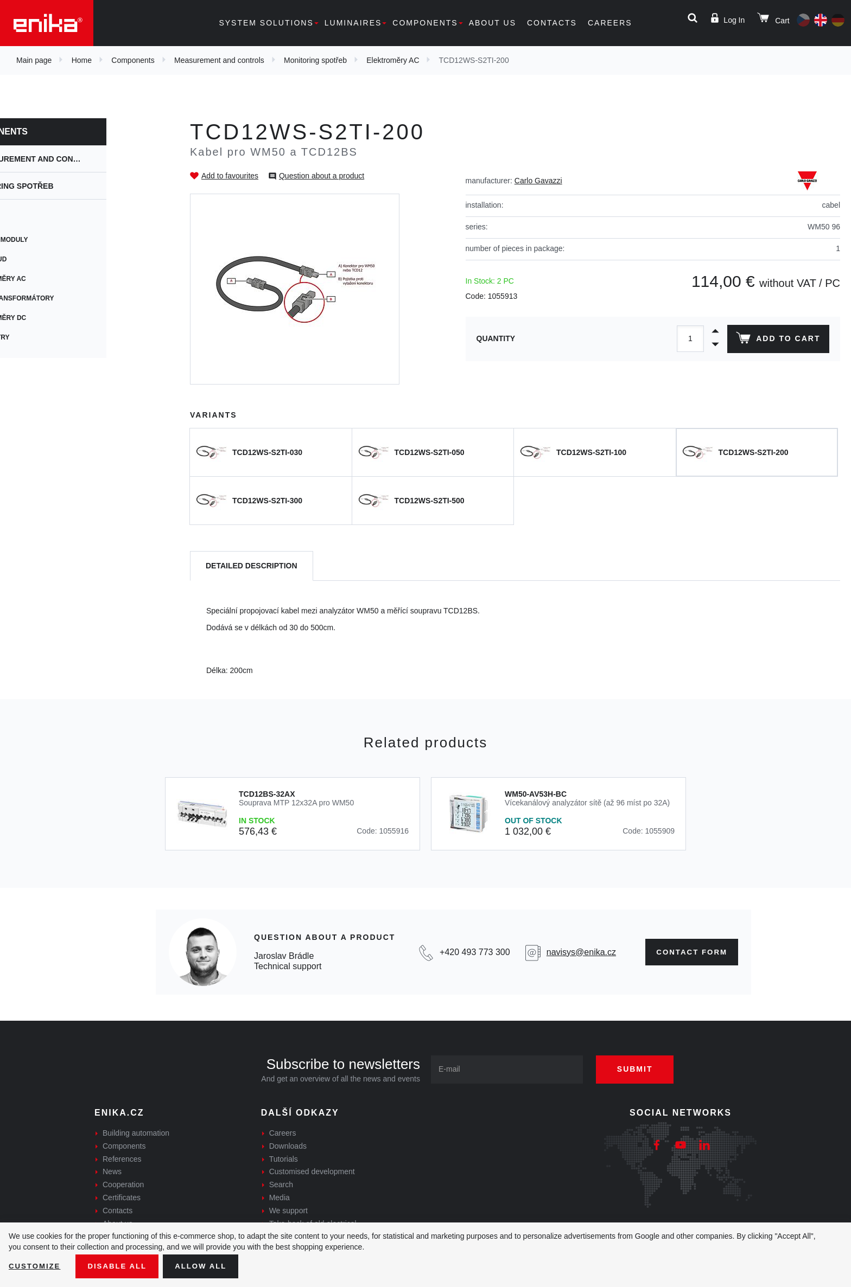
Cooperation (123, 1184)
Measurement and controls (219, 60)
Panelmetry (44, 337)
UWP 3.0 (35, 220)
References (122, 1159)
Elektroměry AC (392, 60)
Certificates (122, 1197)
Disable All (121, 1266)
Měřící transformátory (66, 298)
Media (279, 1197)
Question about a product (321, 175)
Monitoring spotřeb (315, 60)
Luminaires (353, 22)
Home (82, 60)
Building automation (136, 1133)
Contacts (552, 22)
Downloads (288, 1146)
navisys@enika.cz (576, 952)
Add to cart (777, 340)
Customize (36, 1266)
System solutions (266, 22)
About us (492, 22)
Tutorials (283, 1159)
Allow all (207, 1266)
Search (281, 1184)
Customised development (312, 1171)
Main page (34, 60)
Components (425, 22)
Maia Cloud (42, 259)
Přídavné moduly (53, 240)
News (112, 1171)
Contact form (688, 951)
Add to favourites (229, 175)
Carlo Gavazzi (538, 180)
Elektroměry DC (52, 318)
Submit (641, 1069)
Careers (610, 22)
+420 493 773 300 (471, 952)
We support (288, 1210)
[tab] (251, 566)
